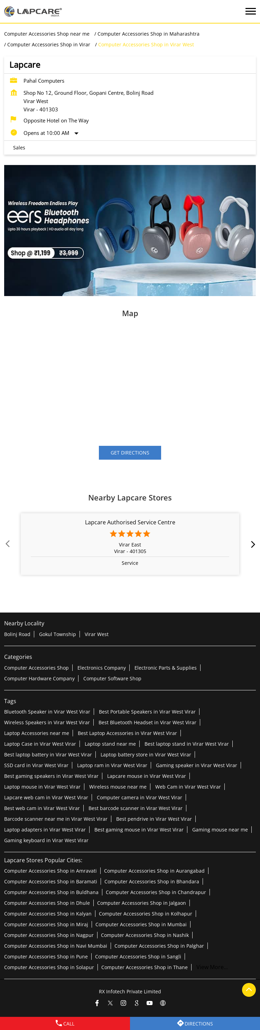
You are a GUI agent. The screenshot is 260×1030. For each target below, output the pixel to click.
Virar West (97, 634)
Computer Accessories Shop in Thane (144, 967)
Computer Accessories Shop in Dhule (47, 902)
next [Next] (252, 544)
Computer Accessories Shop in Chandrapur (156, 892)
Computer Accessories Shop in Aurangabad (154, 870)
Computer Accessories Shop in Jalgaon (141, 902)
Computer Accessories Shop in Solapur (49, 967)
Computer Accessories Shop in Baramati (50, 881)
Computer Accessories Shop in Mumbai (141, 924)
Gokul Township (57, 634)
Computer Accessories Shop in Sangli (138, 956)
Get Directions (130, 453)
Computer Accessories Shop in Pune (46, 956)
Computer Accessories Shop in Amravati (50, 870)
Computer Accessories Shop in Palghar (159, 945)
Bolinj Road (17, 634)
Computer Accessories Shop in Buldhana (51, 892)
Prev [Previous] (8, 544)
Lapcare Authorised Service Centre (130, 522)
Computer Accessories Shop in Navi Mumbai (55, 945)
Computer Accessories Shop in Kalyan (48, 913)
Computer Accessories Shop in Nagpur (49, 934)
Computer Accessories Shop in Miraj (46, 924)
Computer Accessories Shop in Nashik (145, 934)
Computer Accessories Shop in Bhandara (151, 881)
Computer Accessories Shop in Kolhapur (145, 913)
